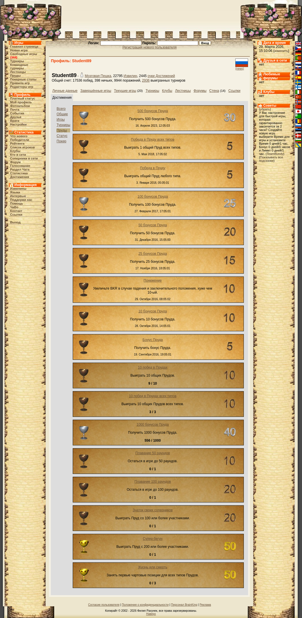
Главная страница (24, 46)
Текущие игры (125, 91)
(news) (239, 68)
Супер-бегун (153, 539)
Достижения (19, 177)
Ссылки (16, 214)
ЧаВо (14, 207)
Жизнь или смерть (152, 567)
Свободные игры (23, 54)
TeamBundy (275, 153)
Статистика (19, 173)
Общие (62, 114)
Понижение (153, 280)
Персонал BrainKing (184, 604)
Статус (61, 136)
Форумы (200, 91)
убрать (265, 109)
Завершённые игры (95, 91)
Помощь (16, 203)
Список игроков (22, 147)
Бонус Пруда (153, 340)
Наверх (151, 613)
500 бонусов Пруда (152, 111)
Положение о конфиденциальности (145, 604)
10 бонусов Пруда (152, 311)
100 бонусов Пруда (152, 197)
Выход (15, 222)
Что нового (19, 136)
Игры (60, 120)
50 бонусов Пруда (152, 225)
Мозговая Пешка (98, 76)
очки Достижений (161, 76)
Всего (60, 109)
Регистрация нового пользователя (149, 47)
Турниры (17, 61)
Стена (214, 91)
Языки (15, 192)
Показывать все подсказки (271, 158)
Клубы (15, 151)
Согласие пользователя (103, 604)
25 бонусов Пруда (152, 254)
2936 (146, 80)
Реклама (205, 604)
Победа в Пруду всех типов (152, 140)
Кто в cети (18, 154)
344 (13, 57)
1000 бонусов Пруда (153, 425)
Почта (14, 109)
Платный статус (22, 98)
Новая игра (19, 50)
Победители (19, 140)
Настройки (18, 124)
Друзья (15, 117)
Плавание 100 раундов (152, 482)
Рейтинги (17, 143)
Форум (15, 162)
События (17, 113)
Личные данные (64, 91)
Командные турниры (19, 66)
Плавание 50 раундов (152, 453)
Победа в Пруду (152, 168)
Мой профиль (21, 102)
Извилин (130, 76)
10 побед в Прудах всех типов (153, 396)
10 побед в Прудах (153, 367)
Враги (14, 120)
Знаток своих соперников (153, 510)
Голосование (20, 165)
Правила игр (20, 83)
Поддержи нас (21, 199)
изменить (281, 50)
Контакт (16, 211)
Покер (61, 141)
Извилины (18, 188)
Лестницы (18, 72)
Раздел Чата (19, 169)
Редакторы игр (21, 86)
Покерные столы (23, 79)
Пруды (15, 75)
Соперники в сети (24, 158)
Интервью (18, 196)
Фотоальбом (20, 106)
